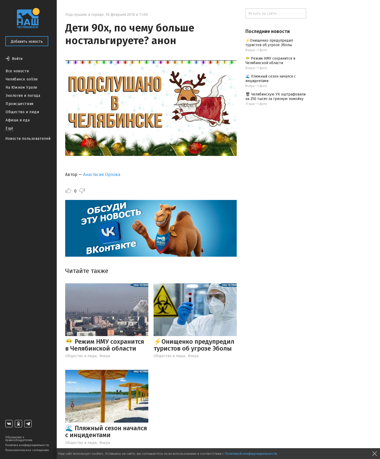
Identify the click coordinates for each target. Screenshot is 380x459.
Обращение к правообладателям (18, 439)
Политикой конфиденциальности (251, 454)
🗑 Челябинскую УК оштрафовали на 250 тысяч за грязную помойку (275, 96)
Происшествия (20, 104)
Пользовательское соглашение (27, 450)
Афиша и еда (18, 120)
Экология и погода (23, 95)
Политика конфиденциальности (27, 445)
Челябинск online (22, 79)
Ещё (9, 128)
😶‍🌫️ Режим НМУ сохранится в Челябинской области (104, 345)
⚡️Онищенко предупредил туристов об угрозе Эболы (194, 345)
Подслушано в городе (84, 14)
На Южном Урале (21, 87)
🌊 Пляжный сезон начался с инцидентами (106, 431)
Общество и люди (22, 112)
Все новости (17, 71)
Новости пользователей (28, 138)
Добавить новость (27, 41)
